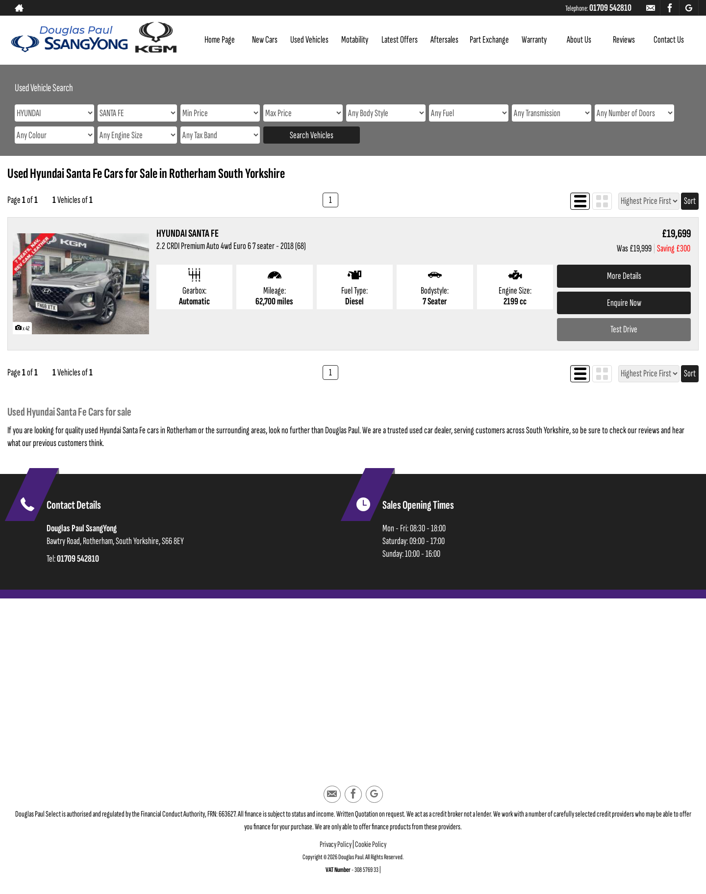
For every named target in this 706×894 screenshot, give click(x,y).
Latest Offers (399, 40)
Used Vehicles (309, 40)
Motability (354, 40)
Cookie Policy (370, 844)
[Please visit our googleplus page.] (688, 8)
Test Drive (623, 329)
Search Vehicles (311, 135)
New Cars (264, 40)
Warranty (534, 40)
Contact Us (669, 40)
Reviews (624, 40)
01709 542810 (610, 8)
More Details (624, 276)
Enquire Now (624, 303)
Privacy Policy (336, 844)
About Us (579, 40)
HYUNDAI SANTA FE (187, 233)
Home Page (219, 40)
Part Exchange (489, 40)
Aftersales (444, 40)
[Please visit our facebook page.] (669, 8)
